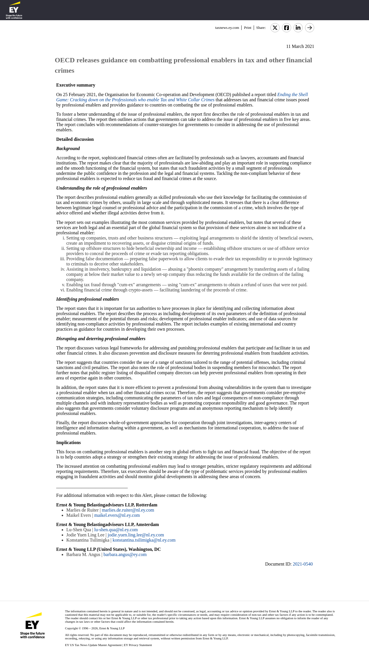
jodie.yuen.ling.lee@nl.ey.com (136, 534)
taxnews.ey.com (227, 27)
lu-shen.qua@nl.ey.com (116, 529)
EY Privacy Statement (138, 645)
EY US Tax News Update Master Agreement (93, 645)
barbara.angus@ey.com (125, 554)
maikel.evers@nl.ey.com (117, 515)
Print (247, 27)
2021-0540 (303, 564)
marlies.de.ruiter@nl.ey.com (128, 510)
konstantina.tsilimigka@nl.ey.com (144, 540)
